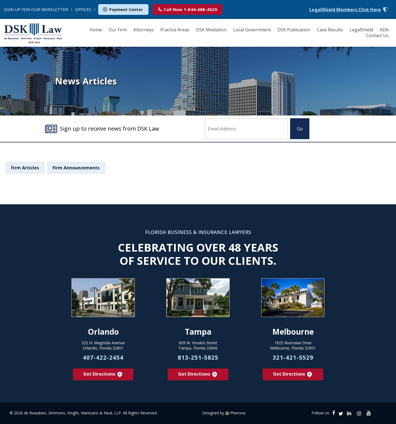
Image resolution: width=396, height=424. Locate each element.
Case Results (330, 30)
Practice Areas (174, 30)
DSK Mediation (211, 30)
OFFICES (83, 9)
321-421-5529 (293, 357)
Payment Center (122, 9)
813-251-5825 (198, 357)
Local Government (252, 30)
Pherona (237, 413)
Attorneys (143, 30)
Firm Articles (25, 168)
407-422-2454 (103, 357)
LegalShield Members (345, 10)
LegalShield (361, 30)
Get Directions (103, 374)
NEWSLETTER (36, 9)
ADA (384, 30)
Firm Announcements (76, 168)
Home (96, 30)
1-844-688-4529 (187, 9)
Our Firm (118, 30)
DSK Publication (293, 30)
